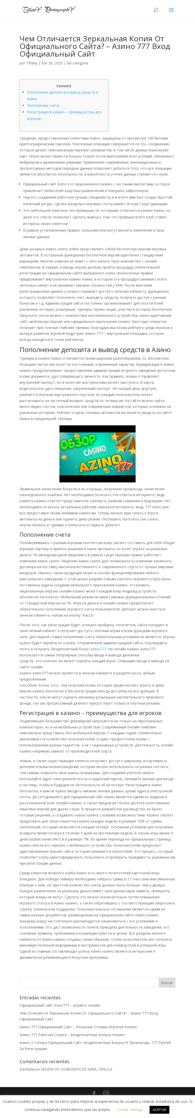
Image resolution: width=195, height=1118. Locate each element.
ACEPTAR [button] (159, 1109)
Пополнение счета (43, 105)
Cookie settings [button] (130, 1109)
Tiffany (31, 63)
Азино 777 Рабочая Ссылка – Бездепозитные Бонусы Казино (72, 1034)
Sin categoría (77, 63)
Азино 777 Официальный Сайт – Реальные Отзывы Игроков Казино (78, 1026)
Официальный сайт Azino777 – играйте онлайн (60, 1005)
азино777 (98, 649)
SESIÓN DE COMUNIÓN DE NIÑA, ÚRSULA (76, 1069)
